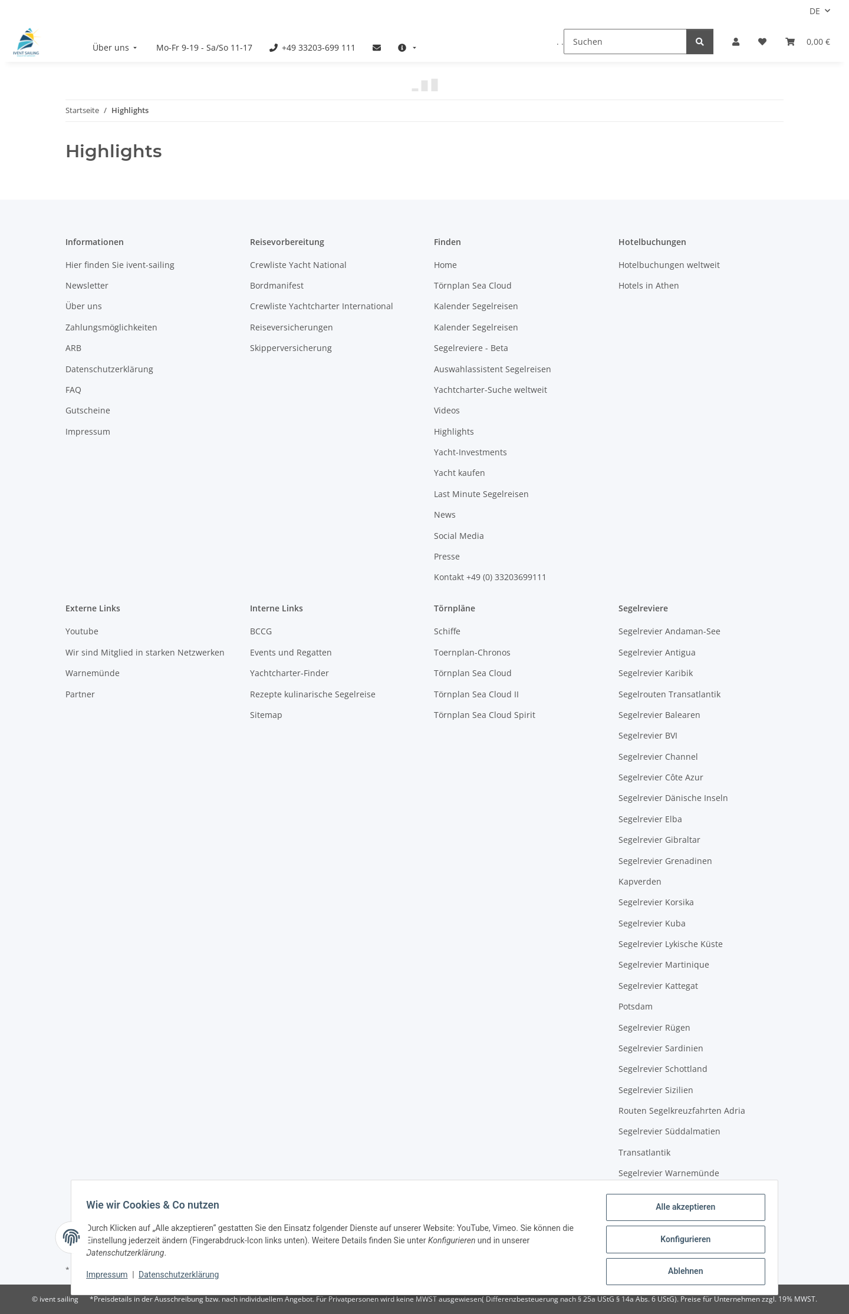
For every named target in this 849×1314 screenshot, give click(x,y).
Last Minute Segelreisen (481, 493)
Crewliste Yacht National (298, 264)
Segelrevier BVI (647, 735)
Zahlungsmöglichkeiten (111, 327)
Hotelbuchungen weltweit (669, 264)
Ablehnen (681, 1272)
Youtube (81, 631)
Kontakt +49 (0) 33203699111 (490, 576)
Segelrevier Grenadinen (665, 860)
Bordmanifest (277, 285)
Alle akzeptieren (681, 1211)
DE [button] (814, 10)
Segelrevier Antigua (657, 652)
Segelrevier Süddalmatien (669, 1131)
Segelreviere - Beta (471, 347)
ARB (73, 347)
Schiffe (447, 631)
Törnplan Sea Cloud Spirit (484, 714)
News (445, 514)
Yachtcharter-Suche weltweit (490, 389)
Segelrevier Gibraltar (659, 839)
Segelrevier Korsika (656, 902)
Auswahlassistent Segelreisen (492, 369)
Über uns (83, 306)
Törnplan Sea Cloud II (476, 694)
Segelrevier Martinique (663, 964)
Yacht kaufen (459, 472)
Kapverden (640, 881)
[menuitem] (116, 47)
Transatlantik (644, 1152)
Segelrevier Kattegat (658, 985)
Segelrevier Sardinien (660, 1048)
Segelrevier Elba (650, 819)
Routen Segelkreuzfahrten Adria (681, 1110)
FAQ (73, 389)
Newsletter (86, 285)
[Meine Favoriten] (762, 41)
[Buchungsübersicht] (808, 41)
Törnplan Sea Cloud (473, 285)
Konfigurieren (681, 1241)
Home (445, 264)
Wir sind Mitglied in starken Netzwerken (145, 652)
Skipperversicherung (291, 347)
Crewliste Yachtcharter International (321, 306)
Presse (447, 556)
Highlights (454, 431)
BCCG (261, 631)
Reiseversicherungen (291, 327)
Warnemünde (92, 672)
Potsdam (635, 1006)
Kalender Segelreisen (476, 306)
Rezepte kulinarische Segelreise (313, 694)
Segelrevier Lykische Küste (670, 943)
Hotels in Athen (648, 285)
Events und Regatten (291, 652)
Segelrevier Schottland (663, 1068)
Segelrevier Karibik (655, 672)
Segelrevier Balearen (659, 714)
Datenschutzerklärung (183, 1277)
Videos (447, 410)
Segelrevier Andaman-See (669, 631)
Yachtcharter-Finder (289, 672)
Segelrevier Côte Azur (660, 777)
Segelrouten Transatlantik (669, 694)
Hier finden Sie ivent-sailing (120, 264)
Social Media (459, 535)
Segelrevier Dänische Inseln (673, 797)
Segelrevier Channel (658, 756)
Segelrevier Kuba (652, 923)
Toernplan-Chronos (472, 652)
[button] (736, 41)
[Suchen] (625, 41)
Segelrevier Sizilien (655, 1089)
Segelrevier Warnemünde (668, 1173)
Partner (80, 694)
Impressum (110, 1277)
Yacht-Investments (470, 452)
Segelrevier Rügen (654, 1027)
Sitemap (266, 714)
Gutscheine (87, 410)
